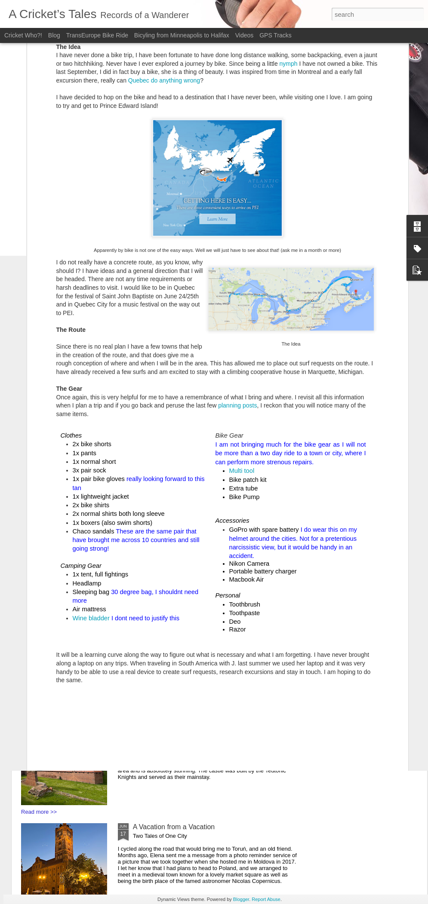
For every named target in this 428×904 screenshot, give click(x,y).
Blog (55, 35)
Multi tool (242, 344)
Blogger (241, 899)
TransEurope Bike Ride (97, 35)
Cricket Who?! (23, 35)
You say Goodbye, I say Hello (178, 722)
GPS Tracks (275, 35)
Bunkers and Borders (165, 618)
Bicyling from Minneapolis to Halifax (182, 35)
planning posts (237, 279)
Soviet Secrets (155, 514)
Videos (244, 35)
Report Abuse (266, 899)
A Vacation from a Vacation (174, 826)
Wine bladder (91, 491)
